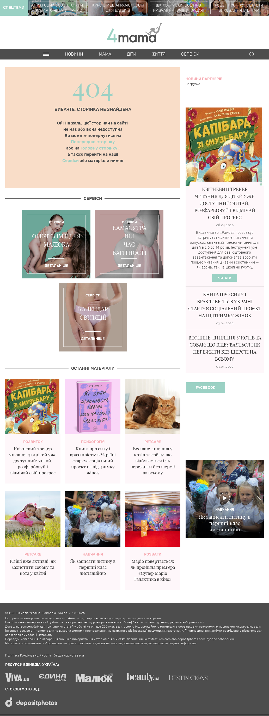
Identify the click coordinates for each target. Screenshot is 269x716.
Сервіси (71, 160)
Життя (159, 54)
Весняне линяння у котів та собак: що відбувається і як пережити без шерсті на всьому (152, 460)
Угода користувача (69, 655)
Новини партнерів (204, 79)
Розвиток (33, 442)
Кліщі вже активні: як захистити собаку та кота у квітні (33, 567)
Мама (105, 54)
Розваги (152, 554)
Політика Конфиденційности (28, 655)
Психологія (93, 442)
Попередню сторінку (93, 142)
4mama (134, 32)
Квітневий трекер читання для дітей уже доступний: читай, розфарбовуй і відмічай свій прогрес (33, 460)
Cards (50, 64)
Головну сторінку (100, 148)
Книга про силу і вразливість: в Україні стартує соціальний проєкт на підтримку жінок (93, 460)
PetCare (152, 442)
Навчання (93, 554)
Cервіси (190, 54)
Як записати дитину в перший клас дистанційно (92, 567)
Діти (131, 54)
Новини (74, 54)
